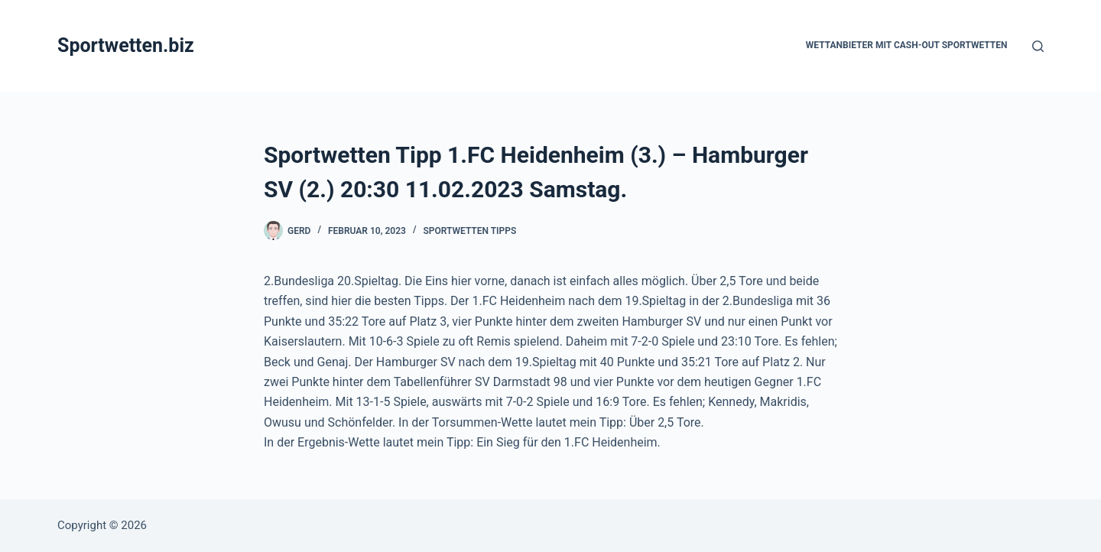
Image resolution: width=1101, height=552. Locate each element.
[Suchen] (1038, 46)
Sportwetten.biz (125, 45)
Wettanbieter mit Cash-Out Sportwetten (907, 45)
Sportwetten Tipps (469, 231)
